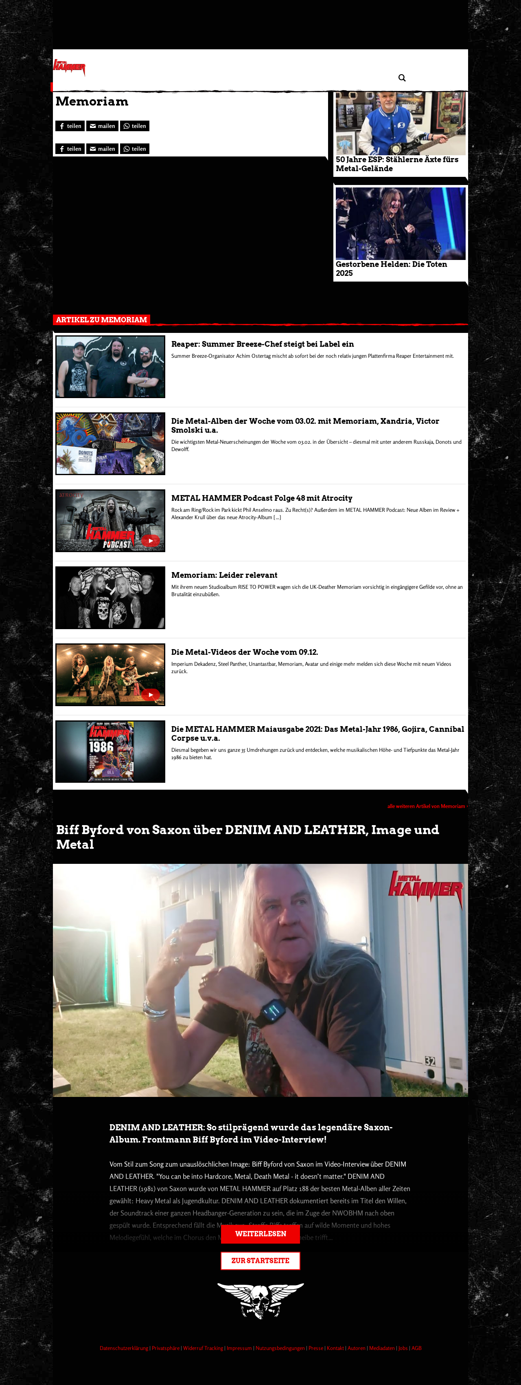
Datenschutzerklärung (124, 1348)
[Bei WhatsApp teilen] (134, 126)
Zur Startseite (260, 1261)
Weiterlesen (260, 1234)
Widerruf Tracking (203, 1348)
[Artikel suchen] (402, 78)
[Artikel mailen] (102, 126)
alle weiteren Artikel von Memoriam (426, 806)
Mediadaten (382, 1348)
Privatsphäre (166, 1348)
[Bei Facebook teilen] (70, 126)
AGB (417, 1348)
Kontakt (336, 1348)
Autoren (357, 1348)
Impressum (240, 1348)
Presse (316, 1348)
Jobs (403, 1348)
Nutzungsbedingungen (281, 1348)
